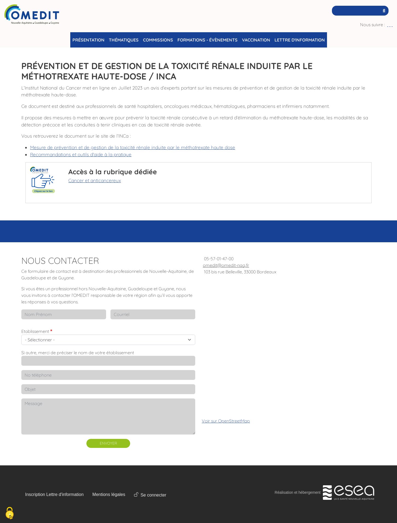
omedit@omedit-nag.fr (226, 265)
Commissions (158, 40)
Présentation (88, 40)
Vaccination (256, 40)
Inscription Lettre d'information (54, 494)
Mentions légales (108, 494)
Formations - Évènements (207, 40)
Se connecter (153, 495)
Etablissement (35, 331)
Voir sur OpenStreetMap (226, 421)
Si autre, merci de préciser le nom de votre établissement (77, 352)
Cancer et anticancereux (94, 180)
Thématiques (124, 40)
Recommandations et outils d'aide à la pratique (81, 154)
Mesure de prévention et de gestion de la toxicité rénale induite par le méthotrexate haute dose (132, 147)
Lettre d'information (300, 40)
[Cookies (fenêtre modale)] (9, 513)
